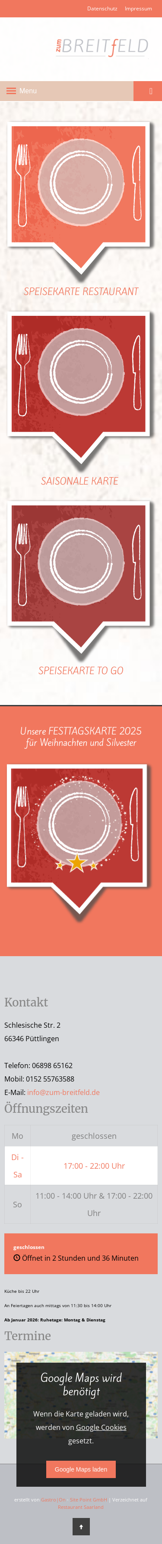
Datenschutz (102, 8)
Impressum (138, 8)
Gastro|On (53, 1499)
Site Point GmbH (88, 1499)
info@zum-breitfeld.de (63, 1092)
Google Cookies (101, 1427)
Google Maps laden (81, 1469)
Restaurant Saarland (81, 1507)
